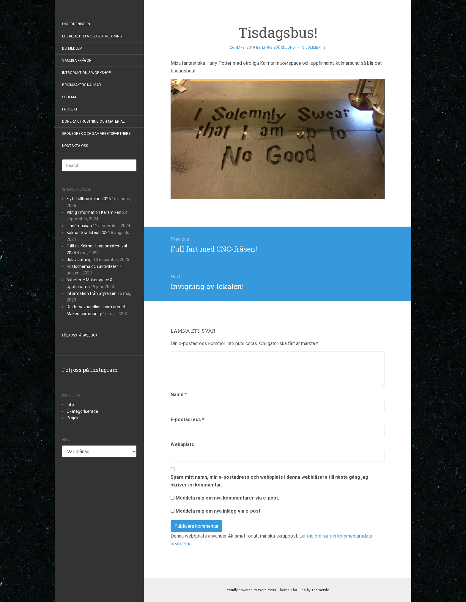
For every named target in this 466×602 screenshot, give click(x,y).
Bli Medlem (72, 48)
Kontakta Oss (75, 146)
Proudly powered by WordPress (251, 590)
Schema (69, 97)
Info (70, 404)
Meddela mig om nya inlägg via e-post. (219, 511)
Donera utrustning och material (93, 121)
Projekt (70, 109)
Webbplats (182, 444)
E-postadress (187, 419)
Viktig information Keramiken (94, 212)
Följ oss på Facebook (79, 335)
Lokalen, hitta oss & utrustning (92, 36)
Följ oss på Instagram (90, 369)
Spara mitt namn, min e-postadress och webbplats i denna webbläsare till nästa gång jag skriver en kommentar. (269, 481)
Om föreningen (76, 24)
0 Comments (313, 47)
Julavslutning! (79, 259)
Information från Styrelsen (91, 293)
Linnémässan (79, 225)
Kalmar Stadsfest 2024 (88, 232)
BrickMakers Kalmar (81, 85)
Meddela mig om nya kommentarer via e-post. (227, 498)
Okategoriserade (82, 411)
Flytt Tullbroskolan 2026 (89, 198)
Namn (179, 394)
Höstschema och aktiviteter (92, 266)
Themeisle (320, 590)
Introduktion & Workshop (86, 73)
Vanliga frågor (77, 61)
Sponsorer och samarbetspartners (96, 134)
